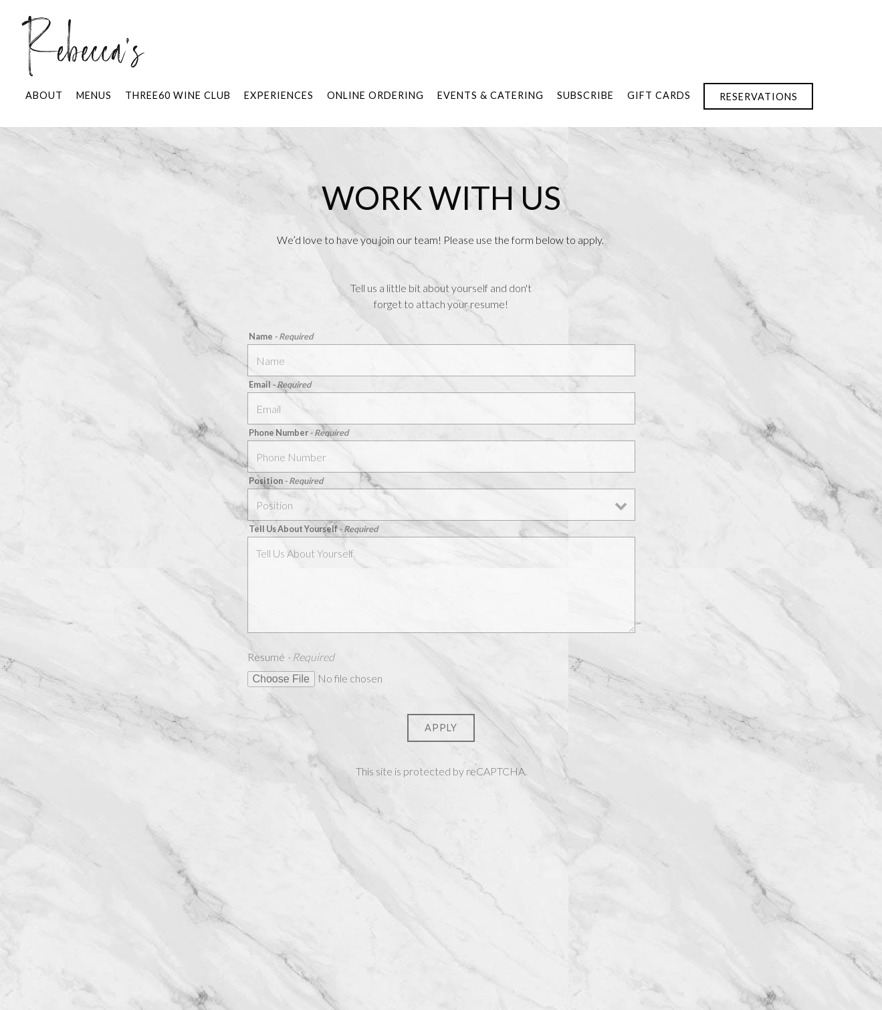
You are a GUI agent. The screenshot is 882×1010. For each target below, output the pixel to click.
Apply (441, 727)
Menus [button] (94, 95)
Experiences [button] (279, 95)
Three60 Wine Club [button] (178, 95)
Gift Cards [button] (659, 95)
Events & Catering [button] (490, 95)
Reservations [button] (759, 96)
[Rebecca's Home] (83, 44)
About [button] (44, 95)
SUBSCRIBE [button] (585, 95)
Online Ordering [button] (375, 95)
